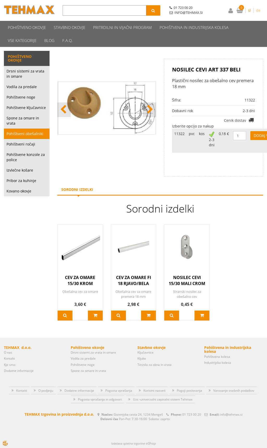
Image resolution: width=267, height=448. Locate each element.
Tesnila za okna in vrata (154, 364)
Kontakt (9, 358)
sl (249, 10)
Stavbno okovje (69, 27)
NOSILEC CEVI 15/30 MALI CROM (187, 280)
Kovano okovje (19, 191)
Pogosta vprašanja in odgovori (100, 399)
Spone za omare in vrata (23, 121)
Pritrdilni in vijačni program (122, 27)
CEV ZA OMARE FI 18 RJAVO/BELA (133, 280)
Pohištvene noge (21, 97)
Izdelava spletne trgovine (128, 443)
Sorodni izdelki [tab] (77, 189)
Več (65, 315)
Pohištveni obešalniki (25, 133)
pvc (192, 133)
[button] (149, 109)
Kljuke (141, 358)
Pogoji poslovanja (189, 390)
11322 (179, 133)
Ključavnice (145, 352)
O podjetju (45, 390)
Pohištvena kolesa (217, 356)
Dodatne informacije (19, 370)
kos (202, 133)
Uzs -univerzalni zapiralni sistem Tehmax (162, 399)
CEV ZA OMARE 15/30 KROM (80, 280)
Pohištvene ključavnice (26, 107)
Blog (49, 40)
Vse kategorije (22, 40)
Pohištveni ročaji (21, 144)
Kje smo (9, 364)
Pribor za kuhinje (21, 180)
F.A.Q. (67, 40)
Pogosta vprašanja (118, 390)
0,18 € (224, 133)
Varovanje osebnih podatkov (233, 390)
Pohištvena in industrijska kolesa (194, 27)
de (258, 10)
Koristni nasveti (154, 390)
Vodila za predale (22, 86)
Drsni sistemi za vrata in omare (25, 74)
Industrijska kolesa (217, 362)
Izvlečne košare (20, 170)
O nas (8, 352)
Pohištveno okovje (27, 27)
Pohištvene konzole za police (26, 157)
